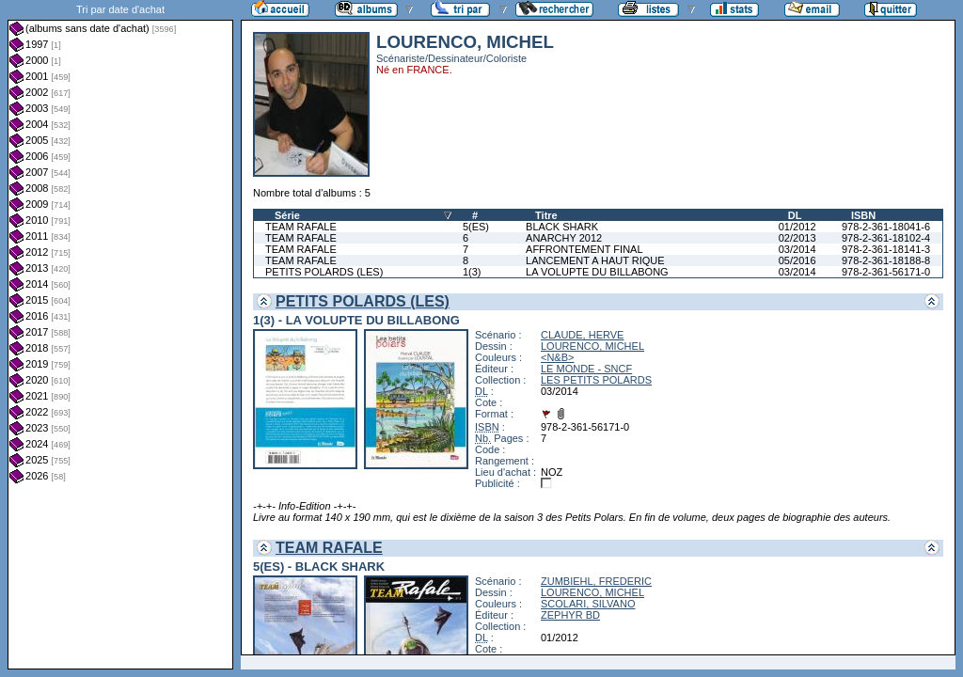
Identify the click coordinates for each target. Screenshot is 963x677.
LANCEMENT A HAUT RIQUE (595, 260)
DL (795, 215)
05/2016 (797, 260)
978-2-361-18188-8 (886, 260)
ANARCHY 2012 (564, 238)
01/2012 (797, 226)
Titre (546, 215)
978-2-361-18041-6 (886, 226)
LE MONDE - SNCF (586, 368)
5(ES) (476, 226)
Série (287, 215)
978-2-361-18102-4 (886, 238)
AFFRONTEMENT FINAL (584, 249)
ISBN (863, 215)
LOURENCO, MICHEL (592, 346)
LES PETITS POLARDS (596, 380)
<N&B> (557, 357)
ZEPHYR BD (570, 615)
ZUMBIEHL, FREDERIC (596, 581)
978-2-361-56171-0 (886, 271)
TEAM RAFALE (301, 226)
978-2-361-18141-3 (886, 249)
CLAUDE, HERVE (582, 334)
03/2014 (797, 249)
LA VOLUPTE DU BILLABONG (597, 271)
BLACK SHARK (562, 226)
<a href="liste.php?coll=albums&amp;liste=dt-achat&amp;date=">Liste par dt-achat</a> (120, 334)
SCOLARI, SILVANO (588, 603)
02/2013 (797, 238)
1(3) (472, 271)
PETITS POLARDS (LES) (324, 271)
